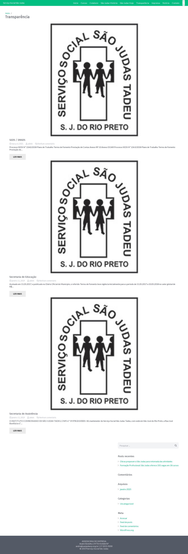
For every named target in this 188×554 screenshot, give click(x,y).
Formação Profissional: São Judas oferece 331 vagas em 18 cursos (149, 465)
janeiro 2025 (125, 489)
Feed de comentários (129, 526)
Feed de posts (126, 522)
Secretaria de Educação (22, 276)
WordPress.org (127, 530)
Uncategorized (126, 503)
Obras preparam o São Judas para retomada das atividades (146, 461)
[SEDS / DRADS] (94, 80)
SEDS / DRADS (17, 139)
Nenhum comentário (46, 144)
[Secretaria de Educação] (94, 216)
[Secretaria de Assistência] (94, 353)
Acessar (123, 518)
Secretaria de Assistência (23, 413)
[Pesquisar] (176, 446)
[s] (148, 446)
